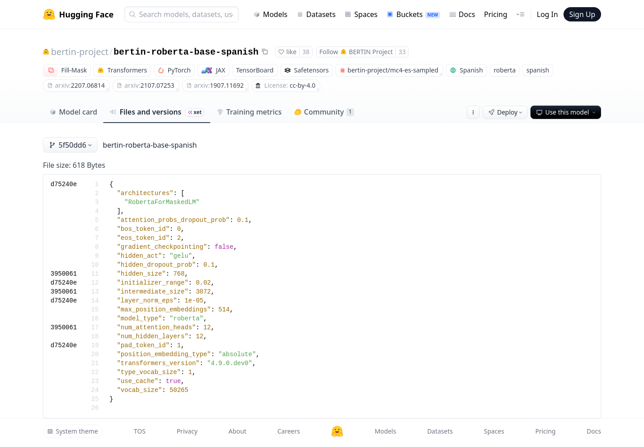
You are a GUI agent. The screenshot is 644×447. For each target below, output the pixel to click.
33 (402, 51)
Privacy (187, 431)
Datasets (316, 14)
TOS (139, 431)
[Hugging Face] (337, 431)
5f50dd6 (71, 145)
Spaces (360, 14)
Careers (288, 431)
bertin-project (80, 52)
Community (324, 112)
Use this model (566, 112)
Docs (462, 14)
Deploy (506, 112)
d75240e (64, 184)
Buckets (413, 14)
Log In (547, 14)
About (237, 431)
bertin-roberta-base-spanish (186, 52)
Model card (73, 112)
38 (305, 51)
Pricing (495, 14)
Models (270, 14)
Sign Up (582, 14)
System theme (72, 431)
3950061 (64, 273)
